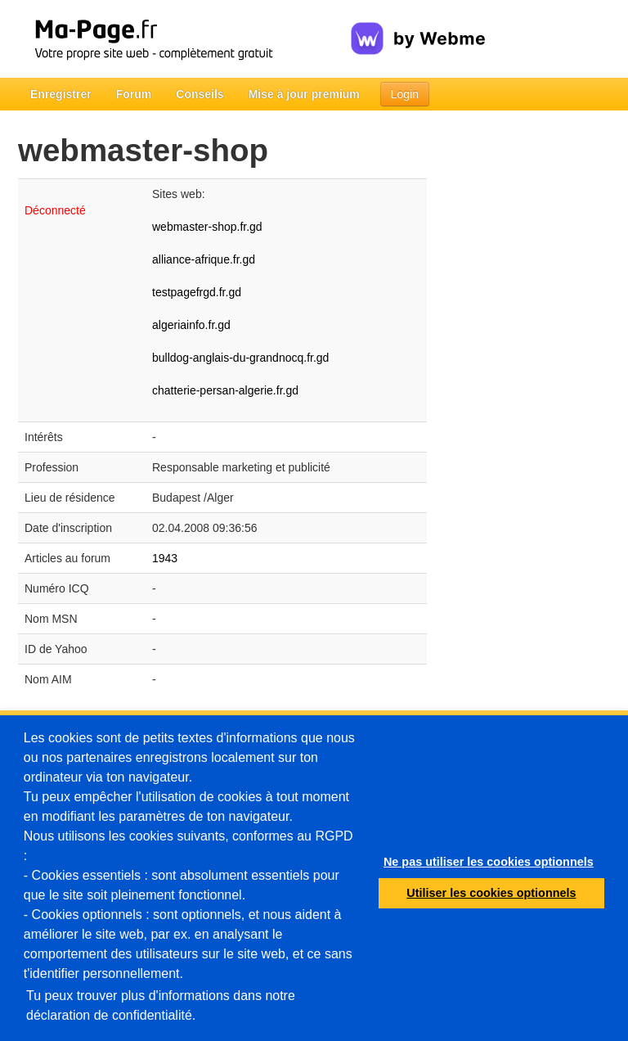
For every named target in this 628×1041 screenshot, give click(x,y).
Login (405, 94)
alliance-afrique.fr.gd (203, 259)
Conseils (199, 94)
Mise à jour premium (304, 94)
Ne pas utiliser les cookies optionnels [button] (489, 861)
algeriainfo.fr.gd (191, 324)
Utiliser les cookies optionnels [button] (491, 892)
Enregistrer (61, 94)
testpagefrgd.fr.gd (196, 292)
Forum (134, 94)
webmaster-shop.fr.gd (207, 226)
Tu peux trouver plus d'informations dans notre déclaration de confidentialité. (160, 1005)
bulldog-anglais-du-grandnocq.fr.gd (240, 357)
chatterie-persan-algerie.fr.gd (225, 390)
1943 (164, 558)
